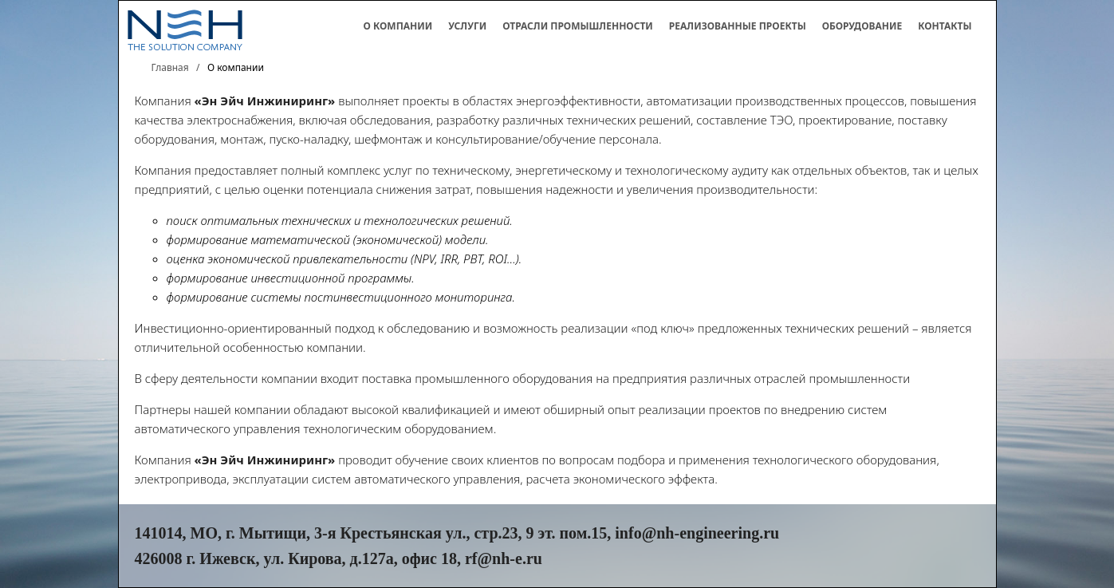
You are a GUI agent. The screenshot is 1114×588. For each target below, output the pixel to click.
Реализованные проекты (737, 26)
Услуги (467, 26)
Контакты (944, 26)
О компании (398, 26)
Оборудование (862, 26)
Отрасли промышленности (577, 26)
